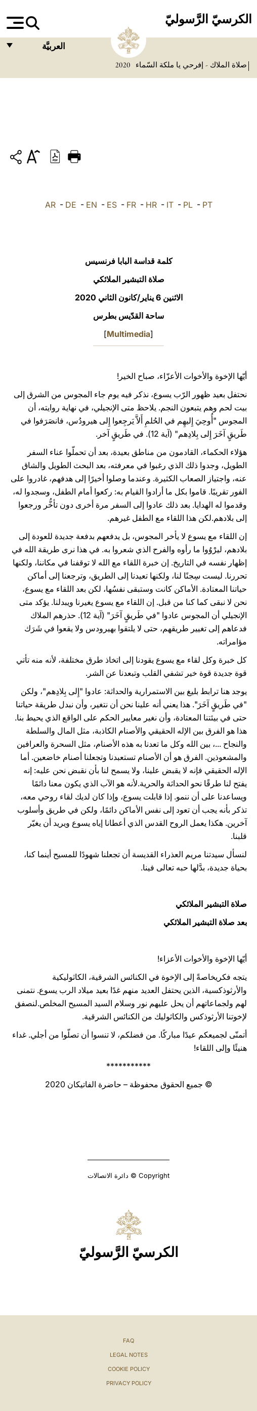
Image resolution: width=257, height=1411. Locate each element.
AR (50, 205)
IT (170, 205)
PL (188, 205)
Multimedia (128, 334)
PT (207, 205)
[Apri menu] (14, 22)
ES (112, 205)
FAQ (128, 1340)
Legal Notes (129, 1354)
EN (91, 205)
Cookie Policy (129, 1368)
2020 (123, 64)
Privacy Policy (128, 1383)
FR (131, 205)
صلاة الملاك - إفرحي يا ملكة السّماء (190, 64)
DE (70, 205)
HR (151, 205)
